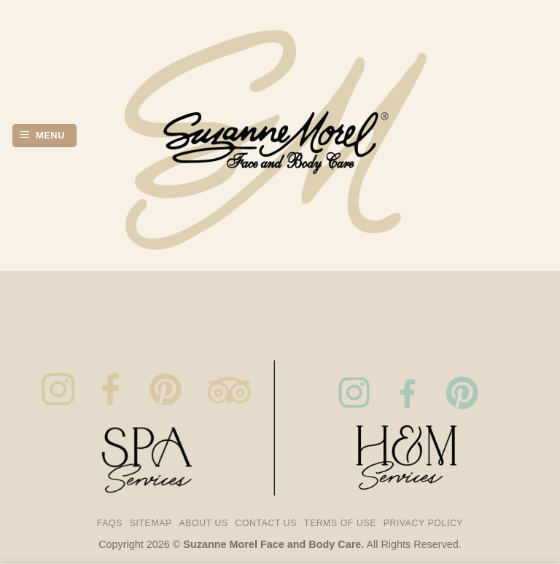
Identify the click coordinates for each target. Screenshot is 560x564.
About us (203, 523)
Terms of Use (340, 523)
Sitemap (151, 523)
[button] (44, 136)
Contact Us (267, 523)
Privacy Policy (423, 523)
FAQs (109, 523)
